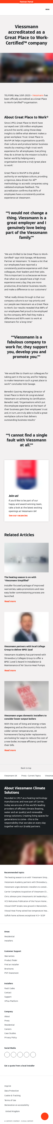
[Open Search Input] (41, 9)
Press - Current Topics (31, 775)
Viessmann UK (10, 775)
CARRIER (30, 1121)
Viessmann (38, 95)
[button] (45, 1116)
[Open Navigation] (47, 9)
